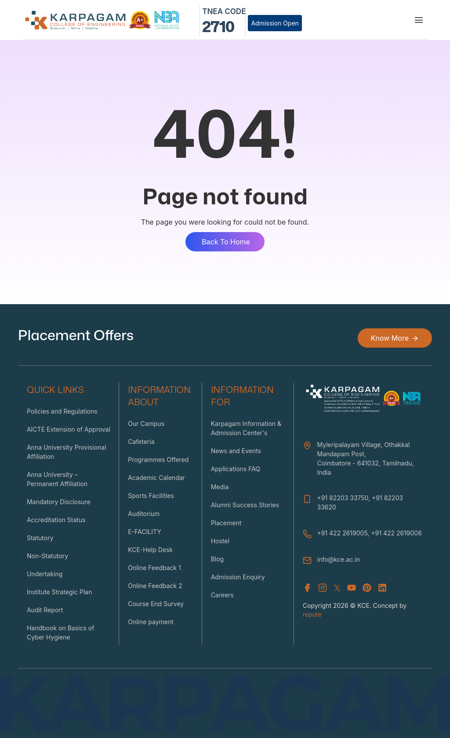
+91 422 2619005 (342, 533)
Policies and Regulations (62, 411)
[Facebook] (307, 588)
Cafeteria (141, 441)
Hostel (220, 541)
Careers (222, 595)
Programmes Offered (158, 459)
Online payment (151, 621)
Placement (226, 523)
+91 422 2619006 (396, 533)
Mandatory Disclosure (59, 501)
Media (220, 487)
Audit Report (45, 610)
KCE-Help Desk (150, 549)
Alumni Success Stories (245, 505)
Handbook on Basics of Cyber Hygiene (60, 632)
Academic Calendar (156, 477)
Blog (217, 559)
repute (312, 614)
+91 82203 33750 (343, 498)
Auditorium (144, 513)
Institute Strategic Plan (59, 592)
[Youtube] (351, 588)
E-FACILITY (144, 531)
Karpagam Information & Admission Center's (246, 428)
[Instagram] (322, 588)
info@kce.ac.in (338, 559)
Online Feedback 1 (154, 567)
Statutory (40, 538)
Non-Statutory (47, 556)
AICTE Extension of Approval (68, 429)
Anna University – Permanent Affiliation (57, 479)
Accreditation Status (56, 520)
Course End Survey (156, 603)
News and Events (236, 450)
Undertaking (44, 574)
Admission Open (274, 23)
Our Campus (146, 423)
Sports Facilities (151, 495)
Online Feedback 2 (155, 585)
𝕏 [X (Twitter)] (337, 588)
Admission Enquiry (238, 577)
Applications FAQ (235, 469)
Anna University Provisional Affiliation (66, 452)
